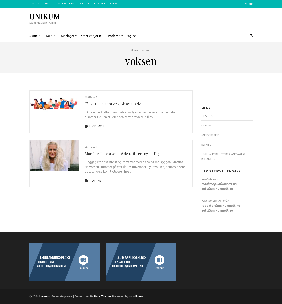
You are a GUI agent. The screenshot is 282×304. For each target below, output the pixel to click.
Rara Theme (102, 296)
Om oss (48, 3)
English (131, 36)
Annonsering (66, 3)
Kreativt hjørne (91, 36)
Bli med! (84, 3)
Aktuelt (34, 36)
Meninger (67, 36)
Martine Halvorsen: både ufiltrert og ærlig (122, 153)
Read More (95, 126)
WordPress (136, 296)
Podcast (114, 36)
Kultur (50, 36)
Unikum (44, 16)
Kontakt (99, 3)
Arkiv (113, 3)
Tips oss (34, 3)
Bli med (206, 144)
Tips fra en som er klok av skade (113, 103)
